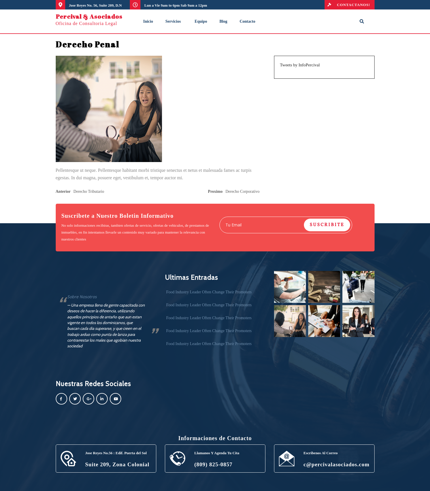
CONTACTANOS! (347, 4)
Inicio (148, 21)
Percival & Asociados (89, 16)
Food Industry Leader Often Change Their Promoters (209, 292)
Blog (223, 21)
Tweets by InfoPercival (300, 65)
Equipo (200, 21)
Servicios (173, 21)
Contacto (247, 21)
